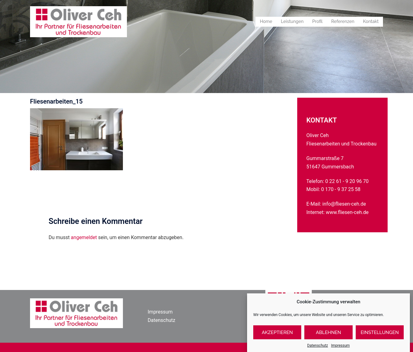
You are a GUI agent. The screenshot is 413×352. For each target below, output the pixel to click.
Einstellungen (380, 339)
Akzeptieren (277, 339)
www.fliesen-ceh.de (347, 212)
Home (266, 21)
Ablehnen (328, 339)
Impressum (160, 312)
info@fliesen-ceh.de (344, 204)
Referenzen (342, 21)
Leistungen (292, 21)
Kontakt (371, 21)
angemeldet (84, 237)
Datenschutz (161, 320)
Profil (317, 21)
